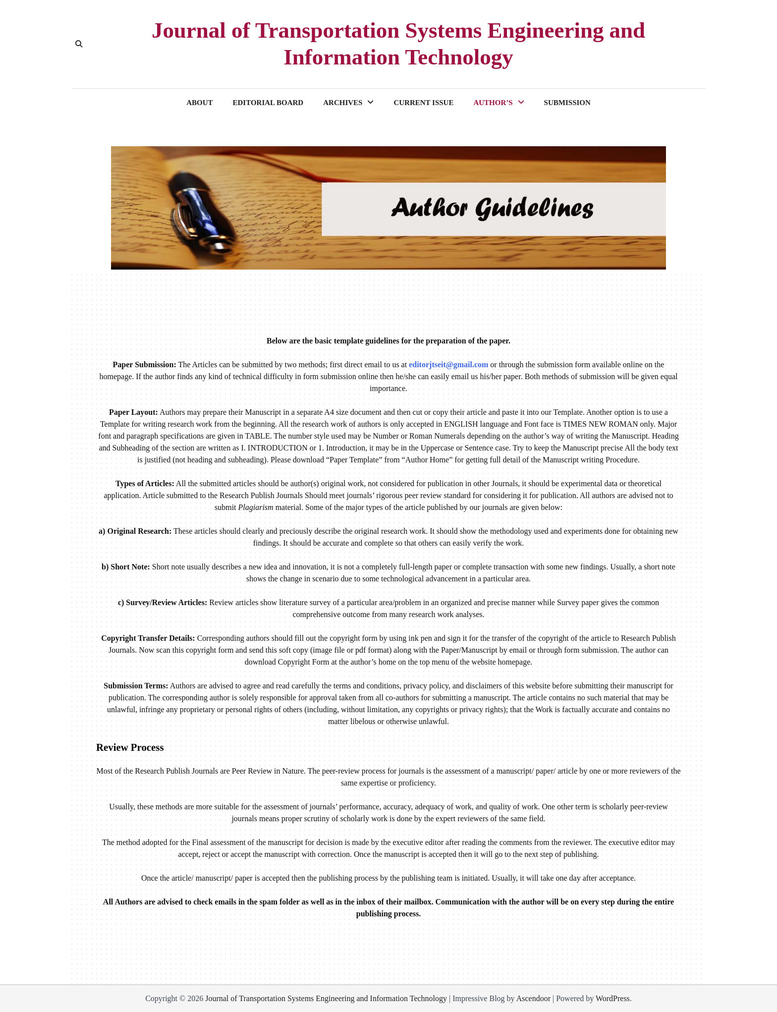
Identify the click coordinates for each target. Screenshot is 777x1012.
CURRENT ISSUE (423, 103)
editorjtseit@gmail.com (448, 364)
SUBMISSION (567, 103)
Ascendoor (533, 998)
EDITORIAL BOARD (268, 103)
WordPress (613, 998)
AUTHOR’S (492, 103)
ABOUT (199, 103)
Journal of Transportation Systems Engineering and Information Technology (398, 43)
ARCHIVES (342, 103)
